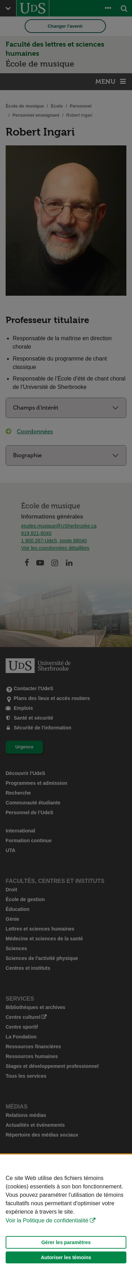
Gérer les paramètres (65, 1242)
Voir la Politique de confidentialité (47, 1220)
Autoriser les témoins (66, 1257)
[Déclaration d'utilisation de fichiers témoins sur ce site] (66, 1218)
